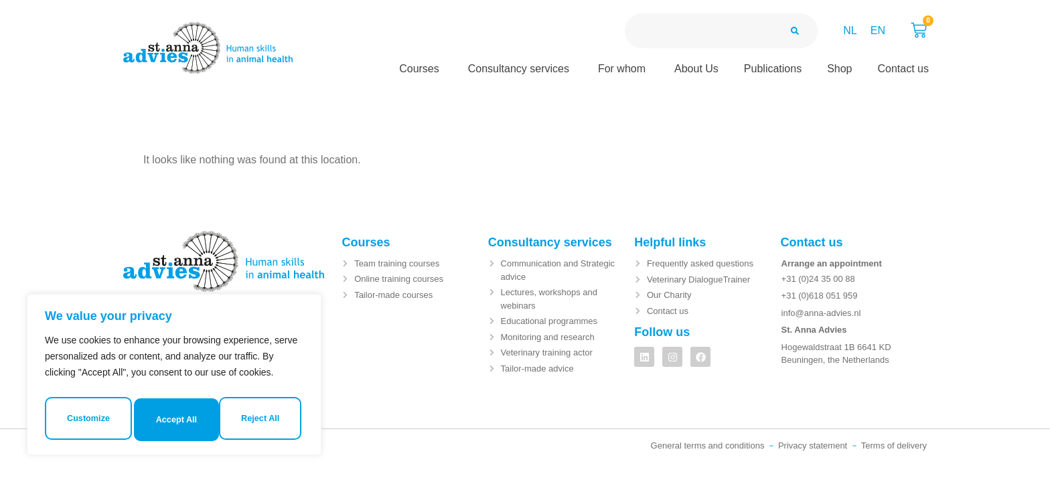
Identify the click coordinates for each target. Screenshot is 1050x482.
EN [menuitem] (878, 30)
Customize (108, 377)
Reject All (237, 377)
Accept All (174, 419)
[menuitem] (849, 30)
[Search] (795, 30)
